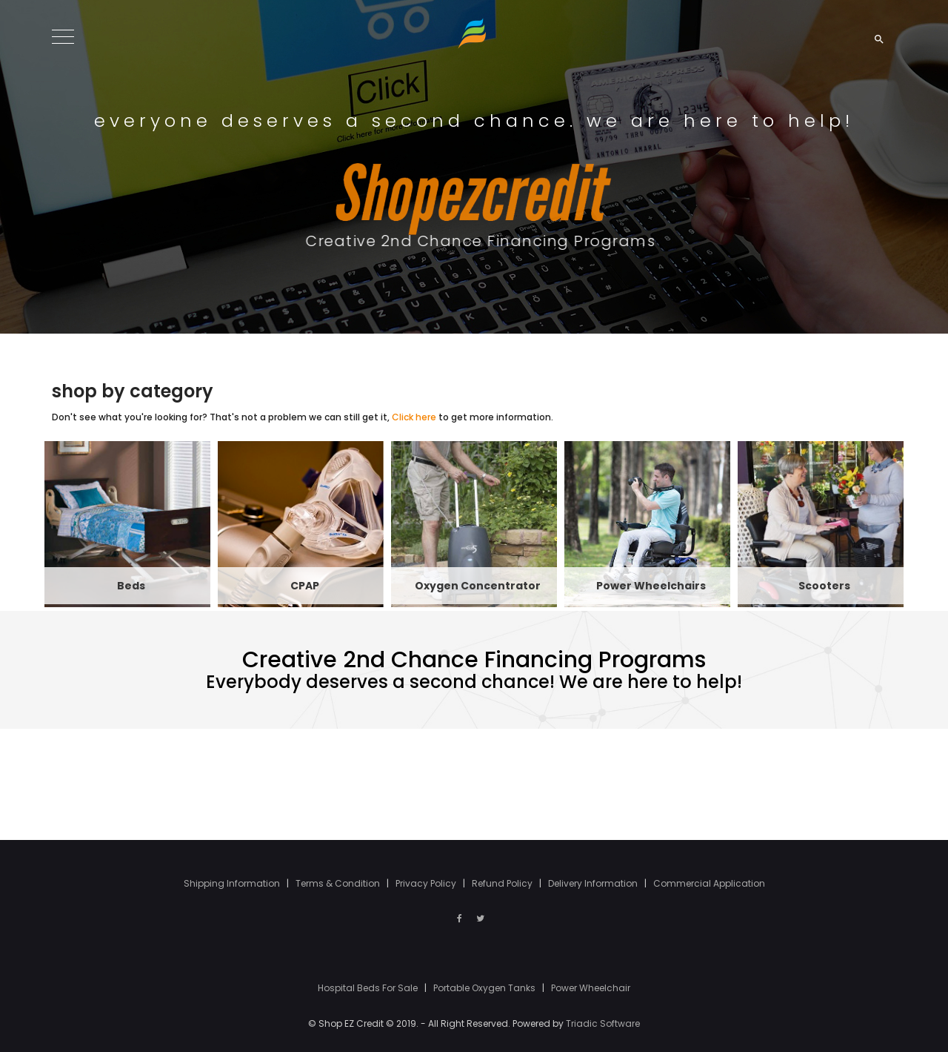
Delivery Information (594, 883)
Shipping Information (233, 883)
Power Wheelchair (590, 988)
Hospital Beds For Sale (369, 988)
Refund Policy (503, 883)
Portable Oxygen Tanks (485, 988)
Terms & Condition (339, 883)
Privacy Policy (426, 883)
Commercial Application (709, 883)
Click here (414, 417)
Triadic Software (603, 1023)
